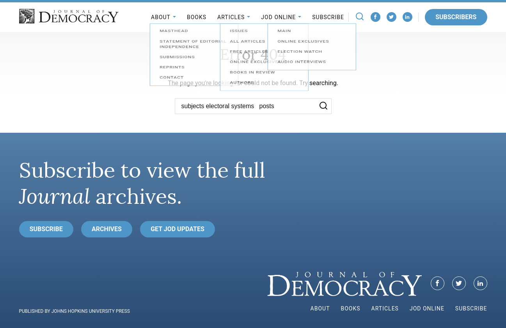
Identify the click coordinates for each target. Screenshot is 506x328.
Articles (231, 17)
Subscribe (328, 17)
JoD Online (278, 17)
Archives (107, 229)
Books (196, 17)
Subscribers (455, 17)
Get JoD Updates (177, 229)
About (160, 17)
